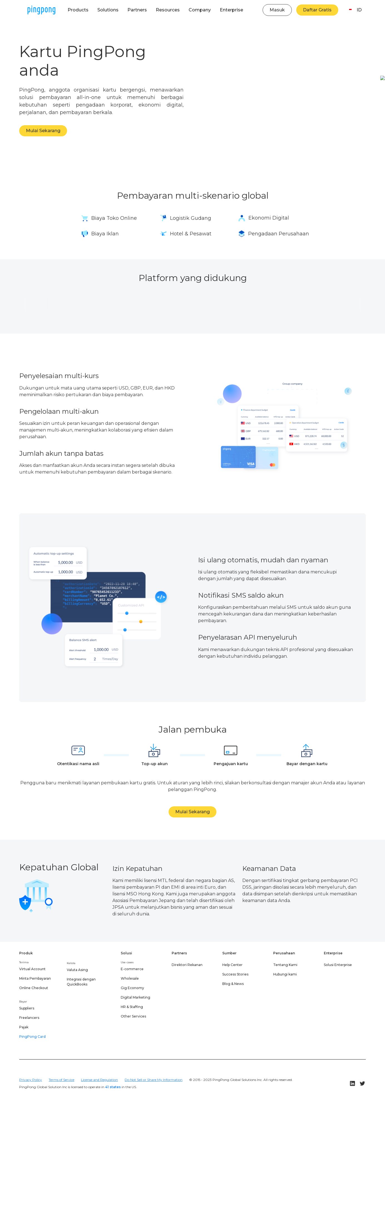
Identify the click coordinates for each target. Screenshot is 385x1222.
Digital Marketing (135, 997)
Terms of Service (61, 1080)
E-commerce (132, 969)
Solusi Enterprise (338, 965)
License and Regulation (99, 1080)
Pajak (23, 1027)
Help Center (232, 965)
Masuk (277, 10)
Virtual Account (32, 969)
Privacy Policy (30, 1080)
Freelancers (29, 1018)
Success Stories (235, 974)
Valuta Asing (77, 970)
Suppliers (26, 1008)
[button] (78, 10)
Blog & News (233, 984)
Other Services (133, 1016)
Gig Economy (132, 988)
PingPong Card (32, 1036)
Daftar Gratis (317, 10)
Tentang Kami (285, 965)
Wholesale (130, 978)
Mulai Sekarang (43, 130)
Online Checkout (33, 988)
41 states (113, 1087)
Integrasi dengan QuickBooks (81, 981)
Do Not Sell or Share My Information (153, 1080)
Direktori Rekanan (187, 965)
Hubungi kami (285, 974)
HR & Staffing (132, 1007)
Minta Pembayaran (35, 978)
